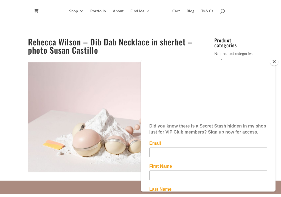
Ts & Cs (207, 11)
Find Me (137, 11)
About (118, 11)
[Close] (274, 61)
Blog (190, 11)
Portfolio (98, 11)
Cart (176, 11)
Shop (73, 11)
